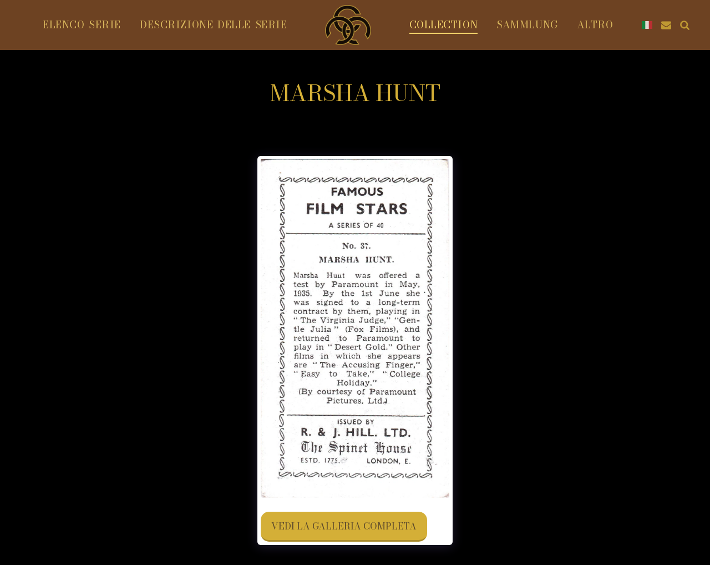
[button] (666, 25)
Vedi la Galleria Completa (344, 526)
